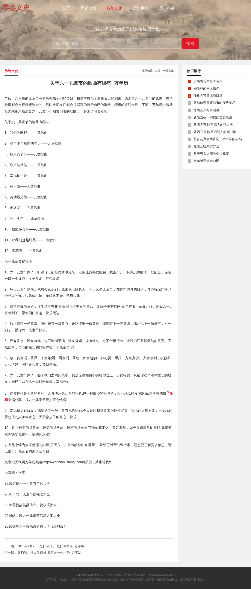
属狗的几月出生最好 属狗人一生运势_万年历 (49, 552)
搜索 (190, 43)
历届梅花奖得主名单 (208, 81)
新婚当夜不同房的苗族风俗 (213, 117)
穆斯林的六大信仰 (206, 88)
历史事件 (140, 8)
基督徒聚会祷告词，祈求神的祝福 (218, 139)
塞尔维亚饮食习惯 (206, 161)
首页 (66, 8)
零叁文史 (99, 574)
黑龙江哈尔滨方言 (206, 146)
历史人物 (88, 8)
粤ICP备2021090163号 (162, 574)
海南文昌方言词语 (206, 110)
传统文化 (114, 8)
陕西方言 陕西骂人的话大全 (213, 124)
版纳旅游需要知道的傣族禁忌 (214, 102)
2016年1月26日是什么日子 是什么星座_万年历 (50, 546)
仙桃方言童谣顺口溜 (208, 95)
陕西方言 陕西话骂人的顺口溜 (215, 132)
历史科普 (167, 8)
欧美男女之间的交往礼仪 (211, 153)
